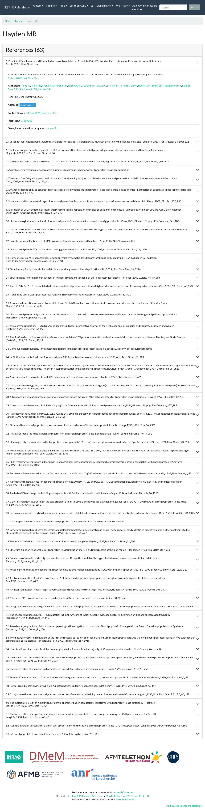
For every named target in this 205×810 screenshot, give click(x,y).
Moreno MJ (60, 85)
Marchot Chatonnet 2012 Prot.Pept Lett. (128, 796)
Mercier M (112, 85)
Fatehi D (124, 85)
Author (18, 21)
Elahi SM (186, 85)
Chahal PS (47, 85)
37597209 (26, 120)
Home (8, 21)
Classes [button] (37, 5)
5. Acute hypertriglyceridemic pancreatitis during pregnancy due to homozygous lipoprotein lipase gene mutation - (68, 169)
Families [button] (50, 5)
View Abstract (27, 105)
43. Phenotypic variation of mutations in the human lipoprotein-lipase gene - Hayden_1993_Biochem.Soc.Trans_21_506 (70, 541)
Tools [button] (62, 5)
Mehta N (25, 85)
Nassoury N (74, 85)
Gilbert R (36, 85)
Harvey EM (144, 85)
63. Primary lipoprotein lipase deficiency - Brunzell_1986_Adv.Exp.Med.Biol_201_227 (52, 733)
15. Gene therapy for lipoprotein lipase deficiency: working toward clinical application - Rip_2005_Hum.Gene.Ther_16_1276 (73, 269)
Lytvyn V (101, 85)
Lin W (134, 85)
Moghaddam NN (172, 85)
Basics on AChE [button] (78, 5)
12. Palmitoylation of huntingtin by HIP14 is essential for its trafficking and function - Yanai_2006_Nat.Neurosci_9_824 (70, 240)
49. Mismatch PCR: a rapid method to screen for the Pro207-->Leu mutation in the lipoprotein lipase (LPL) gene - (67, 597)
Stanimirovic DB (28, 89)
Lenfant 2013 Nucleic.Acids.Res (85, 796)
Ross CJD (13, 89)
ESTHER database (17, 7)
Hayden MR (44, 89)
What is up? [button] (121, 5)
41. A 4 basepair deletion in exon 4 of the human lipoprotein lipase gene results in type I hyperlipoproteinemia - (66, 521)
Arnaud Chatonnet (124, 792)
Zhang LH (157, 85)
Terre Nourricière (125, 799)
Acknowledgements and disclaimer (144, 7)
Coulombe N (88, 85)
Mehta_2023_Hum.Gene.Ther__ (24, 78)
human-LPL (52, 128)
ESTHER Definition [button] (100, 5)
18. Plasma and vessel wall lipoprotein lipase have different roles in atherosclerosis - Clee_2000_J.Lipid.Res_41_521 (68, 294)
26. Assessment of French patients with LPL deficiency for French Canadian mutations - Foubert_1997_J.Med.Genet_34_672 (73, 376)
